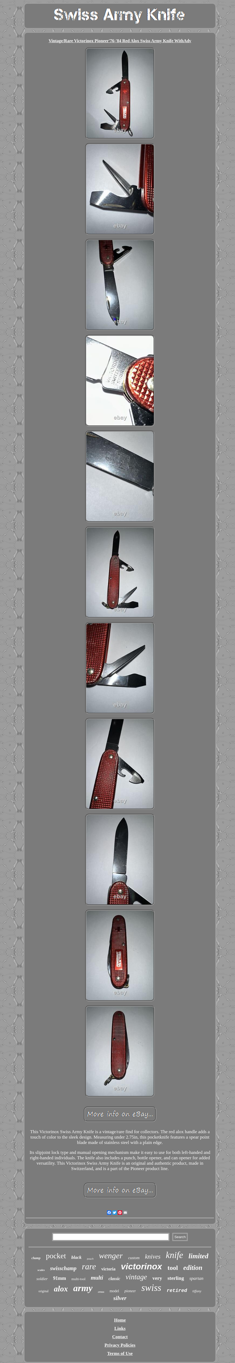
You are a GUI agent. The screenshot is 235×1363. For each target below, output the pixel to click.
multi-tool (78, 1279)
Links (120, 1328)
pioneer (130, 1291)
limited (198, 1256)
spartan (196, 1278)
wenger (111, 1255)
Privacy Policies (120, 1345)
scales (41, 1270)
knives (152, 1256)
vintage (136, 1277)
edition (192, 1267)
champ (36, 1258)
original (44, 1291)
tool (172, 1267)
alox (61, 1288)
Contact (120, 1336)
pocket (56, 1256)
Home (120, 1320)
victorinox (141, 1266)
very (157, 1278)
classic (114, 1278)
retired (177, 1290)
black (76, 1257)
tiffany (196, 1291)
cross (101, 1291)
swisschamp (63, 1268)
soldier (42, 1279)
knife (174, 1255)
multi (97, 1277)
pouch (90, 1258)
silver (120, 1298)
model (114, 1291)
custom (134, 1258)
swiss (151, 1288)
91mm (59, 1278)
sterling (175, 1278)
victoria (108, 1269)
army (83, 1288)
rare (89, 1266)
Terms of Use (120, 1353)
